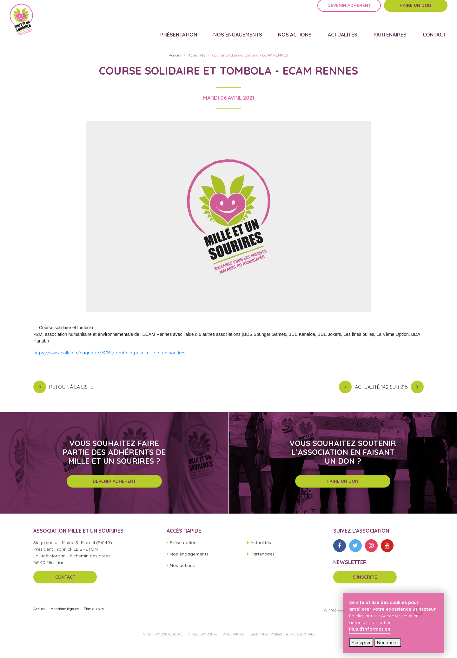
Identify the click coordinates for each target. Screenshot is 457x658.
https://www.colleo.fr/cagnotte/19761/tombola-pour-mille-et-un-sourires (109, 360)
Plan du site (94, 617)
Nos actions (307, 34)
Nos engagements (252, 34)
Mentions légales (64, 617)
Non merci (388, 642)
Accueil (175, 63)
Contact (435, 34)
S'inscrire (365, 585)
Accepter (361, 642)
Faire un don (415, 15)
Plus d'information (369, 629)
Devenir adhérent (349, 15)
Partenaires (395, 34)
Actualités (351, 34)
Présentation (197, 34)
